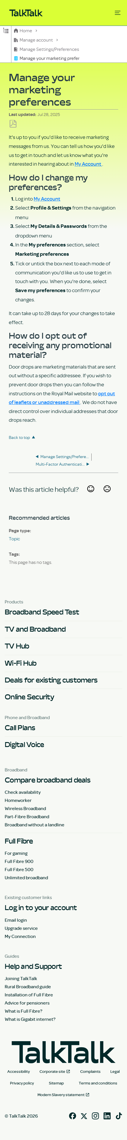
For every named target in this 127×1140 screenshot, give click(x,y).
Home (23, 31)
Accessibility (18, 1071)
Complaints (90, 1071)
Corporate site (52, 1071)
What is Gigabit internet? (30, 1019)
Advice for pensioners (27, 1003)
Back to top (19, 437)
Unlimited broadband (26, 877)
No (107, 495)
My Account (88, 163)
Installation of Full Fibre (29, 995)
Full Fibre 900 (19, 861)
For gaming (16, 853)
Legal (115, 1071)
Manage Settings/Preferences (47, 49)
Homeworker (18, 800)
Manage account (34, 40)
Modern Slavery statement (61, 1094)
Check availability (23, 792)
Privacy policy (22, 1083)
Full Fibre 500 (19, 869)
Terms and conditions (98, 1083)
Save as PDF (13, 124)
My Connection (20, 936)
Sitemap (56, 1083)
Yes (90, 495)
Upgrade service (21, 928)
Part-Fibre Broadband (27, 816)
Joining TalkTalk (21, 978)
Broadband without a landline (34, 825)
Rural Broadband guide (28, 986)
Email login (16, 920)
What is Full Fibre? (23, 1011)
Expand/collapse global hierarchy (5, 30)
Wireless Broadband (25, 808)
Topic (14, 539)
